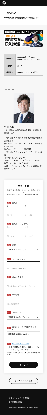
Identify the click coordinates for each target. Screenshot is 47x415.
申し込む (24, 365)
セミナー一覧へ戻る (24, 381)
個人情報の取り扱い (20, 344)
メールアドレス (18, 259)
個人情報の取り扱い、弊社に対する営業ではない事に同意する (23, 348)
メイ (26, 227)
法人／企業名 (17, 277)
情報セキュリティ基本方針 (19, 398)
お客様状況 (17, 312)
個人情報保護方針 (16, 402)
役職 (14, 245)
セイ (9, 227)
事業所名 (16, 295)
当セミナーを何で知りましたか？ (24, 328)
